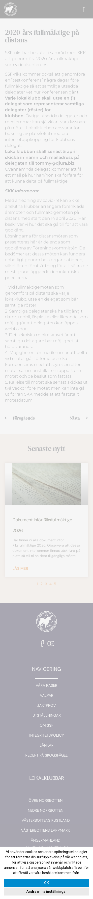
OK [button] (46, 883)
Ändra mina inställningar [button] (46, 892)
